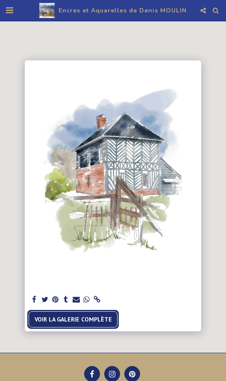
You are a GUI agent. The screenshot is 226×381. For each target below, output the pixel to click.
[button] (9, 10)
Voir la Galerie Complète (73, 319)
